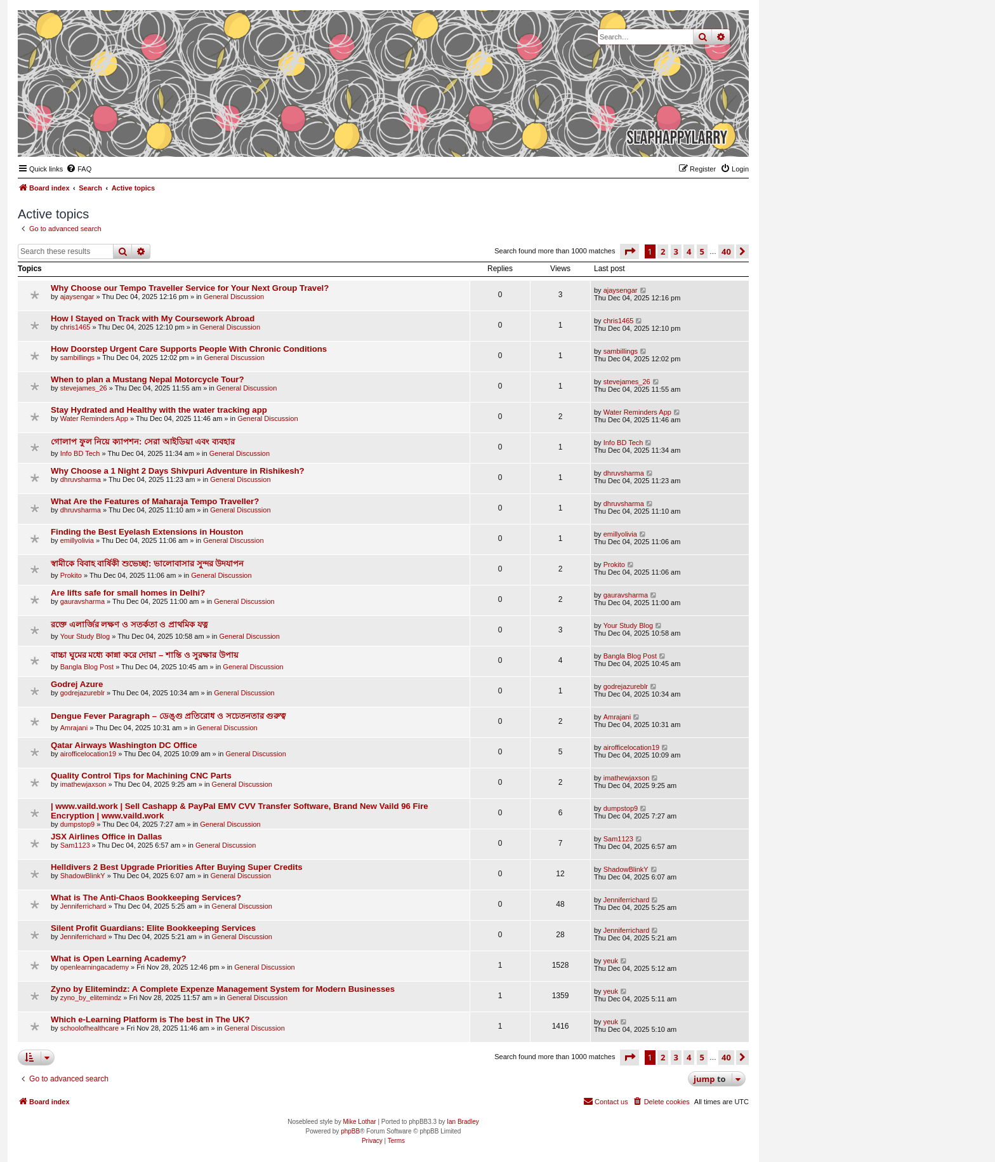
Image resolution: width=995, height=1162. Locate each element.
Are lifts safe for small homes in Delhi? (128, 593)
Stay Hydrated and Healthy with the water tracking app (159, 410)
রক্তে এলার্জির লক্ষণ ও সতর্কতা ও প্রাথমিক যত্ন (129, 624)
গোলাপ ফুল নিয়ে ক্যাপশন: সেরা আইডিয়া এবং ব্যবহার (143, 441)
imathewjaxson (83, 784)
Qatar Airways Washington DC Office (124, 745)
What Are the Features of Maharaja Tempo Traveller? (155, 501)
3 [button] (676, 251)
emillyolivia (77, 540)
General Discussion (234, 296)
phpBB (350, 1131)
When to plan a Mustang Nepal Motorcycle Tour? (147, 379)
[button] (629, 251)
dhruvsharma (80, 479)
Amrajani (74, 727)
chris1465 (75, 327)
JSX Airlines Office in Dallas (106, 836)
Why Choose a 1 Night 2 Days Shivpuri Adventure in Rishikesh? (178, 471)
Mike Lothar (359, 1121)
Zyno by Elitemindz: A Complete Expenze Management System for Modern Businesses (223, 989)
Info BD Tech (80, 453)
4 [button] (689, 251)
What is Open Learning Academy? (118, 958)
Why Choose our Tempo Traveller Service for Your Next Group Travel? (190, 288)
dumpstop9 (77, 824)
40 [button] (726, 251)
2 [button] (663, 251)
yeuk (610, 961)
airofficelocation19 (88, 754)
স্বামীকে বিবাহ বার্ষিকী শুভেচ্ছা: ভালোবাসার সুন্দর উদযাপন (147, 563)
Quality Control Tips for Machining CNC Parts (141, 775)
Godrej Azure (77, 684)
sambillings (77, 357)
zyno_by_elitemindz (91, 997)
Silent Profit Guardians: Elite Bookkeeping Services (153, 928)
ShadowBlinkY (82, 875)
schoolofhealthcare (89, 1028)
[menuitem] (78, 169)
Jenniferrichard (83, 906)
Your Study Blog (85, 636)
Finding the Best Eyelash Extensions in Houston (147, 532)
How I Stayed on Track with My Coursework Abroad (152, 318)
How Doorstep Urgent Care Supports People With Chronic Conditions (189, 349)
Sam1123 (75, 845)
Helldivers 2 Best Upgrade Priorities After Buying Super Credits (177, 867)
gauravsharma (82, 601)
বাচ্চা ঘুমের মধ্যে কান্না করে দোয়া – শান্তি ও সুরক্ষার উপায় (145, 655)
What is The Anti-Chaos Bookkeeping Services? (146, 897)
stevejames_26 (83, 388)
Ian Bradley (463, 1121)
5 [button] (702, 251)
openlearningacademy (94, 967)
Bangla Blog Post (87, 667)
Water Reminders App (94, 418)
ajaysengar (77, 296)
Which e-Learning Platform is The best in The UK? (150, 1019)
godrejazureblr (82, 693)
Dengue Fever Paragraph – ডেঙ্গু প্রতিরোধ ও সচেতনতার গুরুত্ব (168, 716)
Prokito (71, 575)
